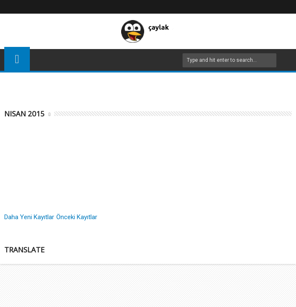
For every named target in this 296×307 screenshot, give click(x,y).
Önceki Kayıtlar (76, 217)
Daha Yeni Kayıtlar (29, 217)
